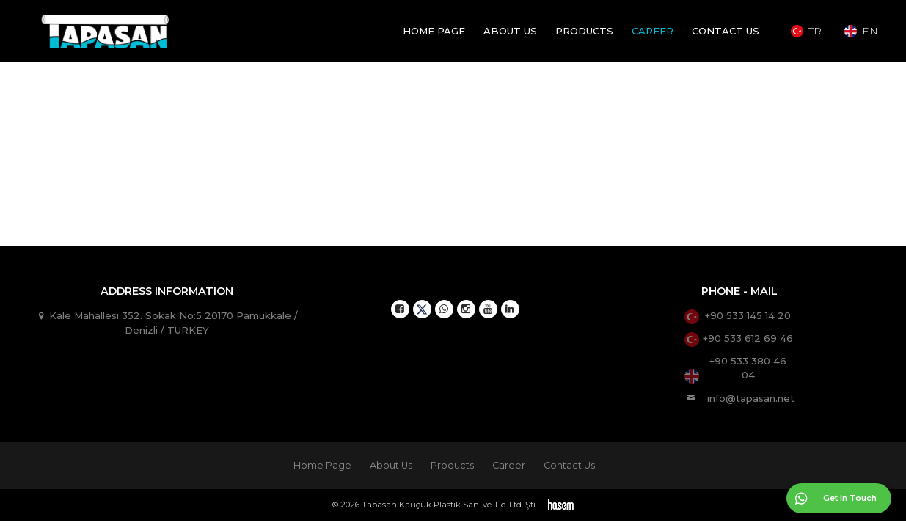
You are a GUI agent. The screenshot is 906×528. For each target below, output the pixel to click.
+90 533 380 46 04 (747, 368)
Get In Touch (850, 498)
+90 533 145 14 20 (748, 315)
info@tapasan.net (750, 397)
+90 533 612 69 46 (748, 338)
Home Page (434, 31)
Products (584, 31)
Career (652, 31)
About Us (510, 31)
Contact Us (725, 31)
